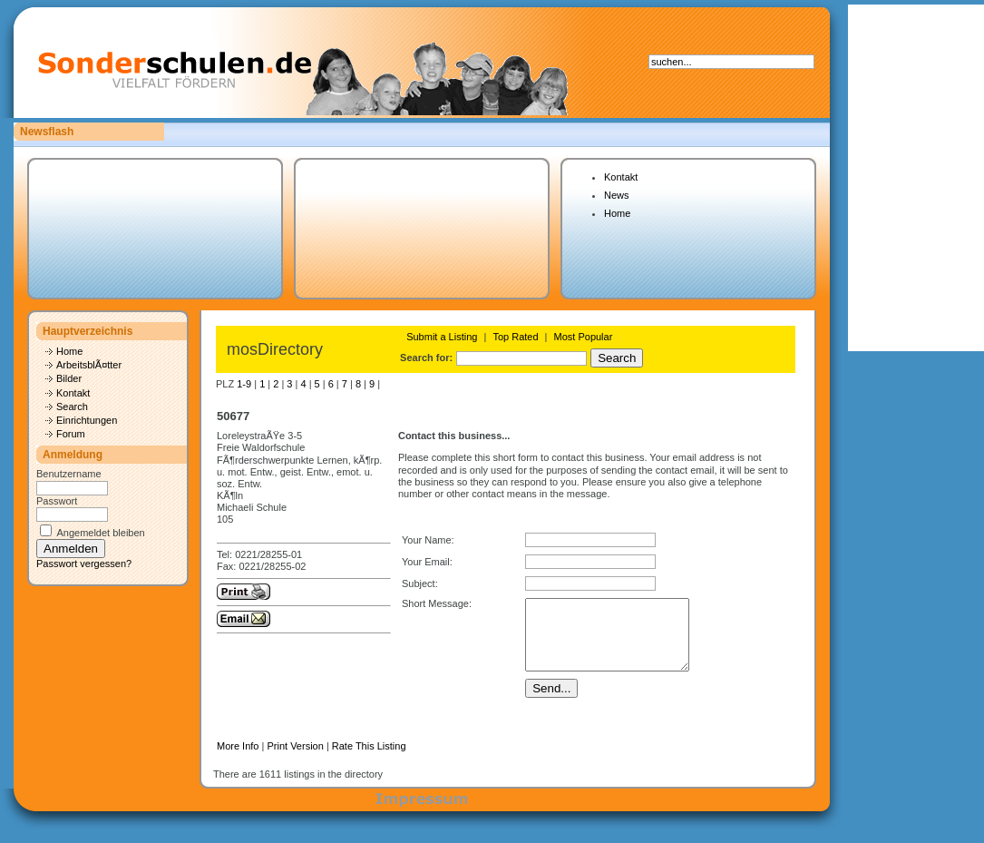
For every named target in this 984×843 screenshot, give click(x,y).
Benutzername (69, 473)
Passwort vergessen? (84, 563)
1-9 (244, 383)
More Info (237, 759)
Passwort (56, 500)
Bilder (69, 378)
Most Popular (583, 336)
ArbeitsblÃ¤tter (89, 364)
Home (617, 213)
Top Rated (515, 336)
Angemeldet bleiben (100, 532)
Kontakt (621, 177)
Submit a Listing (441, 336)
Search (72, 406)
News (616, 195)
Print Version (295, 759)
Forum (70, 433)
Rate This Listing (369, 759)
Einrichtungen (86, 420)
